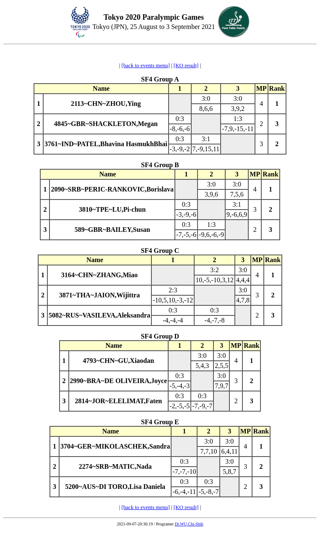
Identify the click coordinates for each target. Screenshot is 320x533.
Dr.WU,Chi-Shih (189, 524)
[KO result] (186, 65)
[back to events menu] (146, 65)
